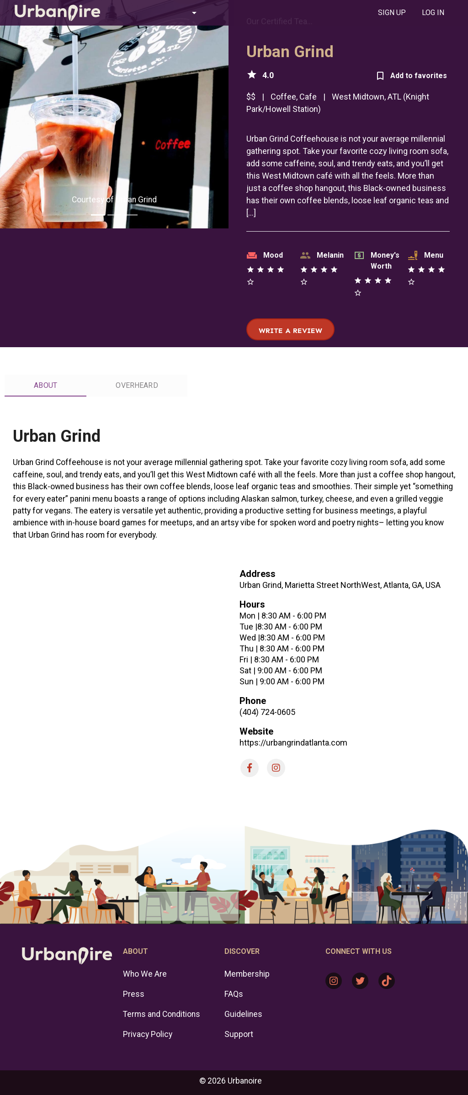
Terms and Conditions (161, 1014)
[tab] (391, 13)
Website (256, 731)
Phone (252, 700)
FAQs (233, 994)
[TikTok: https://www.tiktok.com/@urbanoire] (386, 981)
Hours (252, 604)
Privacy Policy (147, 1034)
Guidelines (243, 1014)
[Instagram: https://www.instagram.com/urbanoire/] (333, 981)
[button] (159, 13)
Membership (247, 974)
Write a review (290, 330)
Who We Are (145, 974)
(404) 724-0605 (267, 712)
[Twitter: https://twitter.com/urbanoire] (360, 981)
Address (257, 573)
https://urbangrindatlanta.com (293, 742)
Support (238, 1034)
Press (133, 994)
